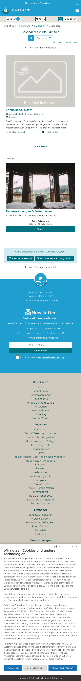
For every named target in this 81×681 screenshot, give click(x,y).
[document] (40, 606)
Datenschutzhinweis (40, 678)
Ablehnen (13, 667)
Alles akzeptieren (63, 667)
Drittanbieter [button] (57, 678)
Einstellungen (35, 667)
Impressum (23, 678)
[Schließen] (77, 546)
